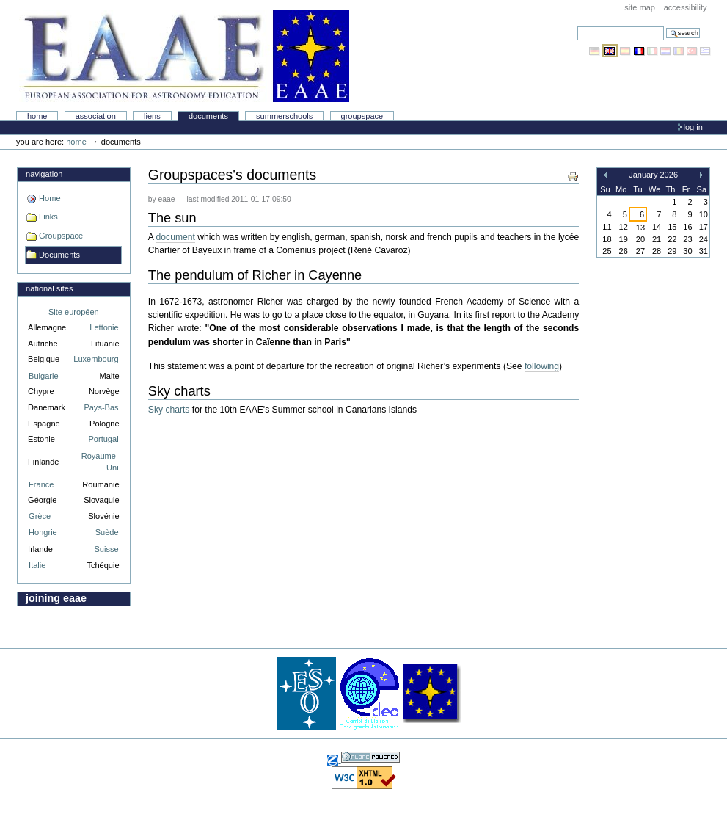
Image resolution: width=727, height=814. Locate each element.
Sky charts (169, 409)
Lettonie (103, 327)
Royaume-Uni (100, 462)
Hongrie (43, 532)
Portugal (104, 439)
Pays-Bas (101, 407)
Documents (208, 116)
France (41, 484)
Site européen (73, 312)
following (542, 366)
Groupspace (362, 116)
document (175, 237)
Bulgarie (43, 375)
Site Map (639, 7)
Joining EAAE (56, 598)
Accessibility (685, 7)
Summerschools (284, 116)
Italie (37, 565)
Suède (107, 532)
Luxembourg (95, 359)
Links (48, 216)
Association (96, 116)
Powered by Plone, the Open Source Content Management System (370, 757)
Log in (693, 127)
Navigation (44, 174)
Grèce (40, 516)
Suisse (106, 549)
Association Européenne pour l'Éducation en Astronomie (184, 56)
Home (37, 116)
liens (152, 116)
